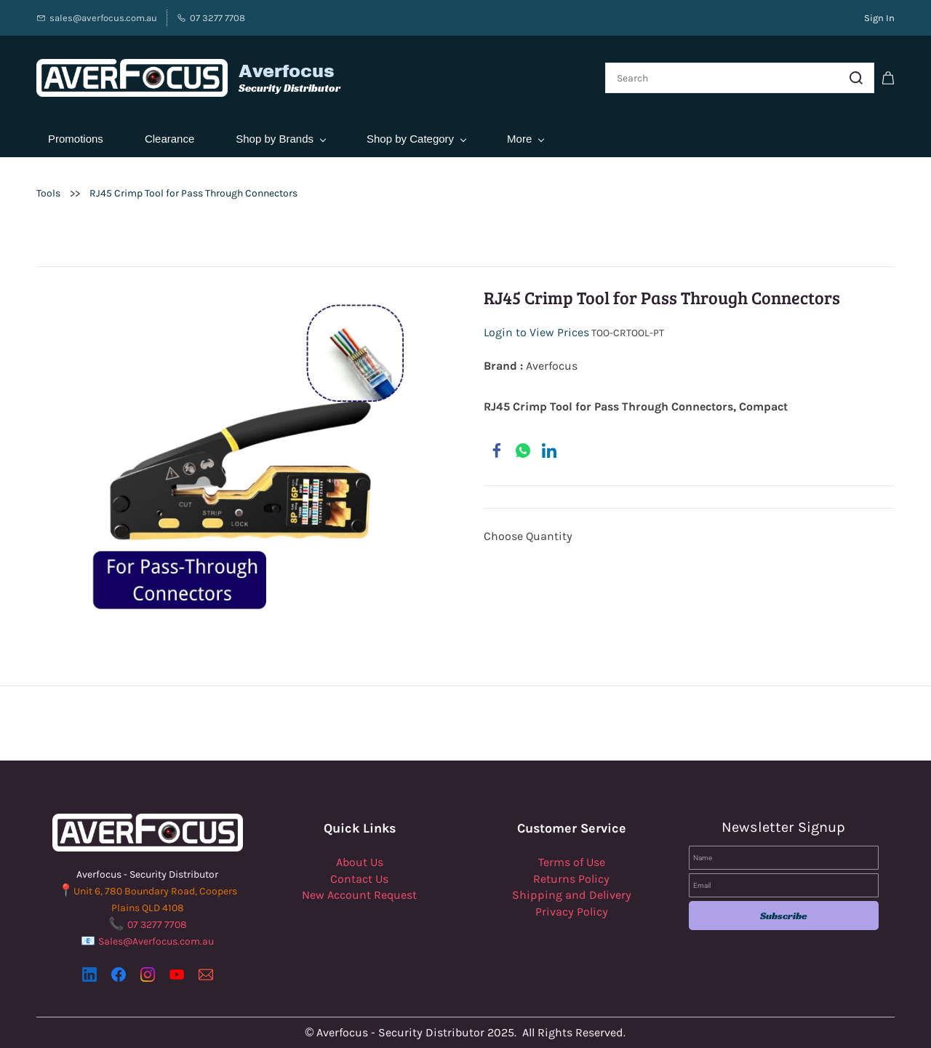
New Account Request (359, 895)
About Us (359, 862)
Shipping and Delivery (571, 895)
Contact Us (359, 879)
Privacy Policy (571, 911)
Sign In (879, 17)
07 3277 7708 (157, 924)
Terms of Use (571, 862)
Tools (48, 193)
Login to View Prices (536, 332)
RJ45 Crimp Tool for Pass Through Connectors (193, 193)
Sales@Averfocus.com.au (156, 941)
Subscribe (783, 915)
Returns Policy (571, 879)
